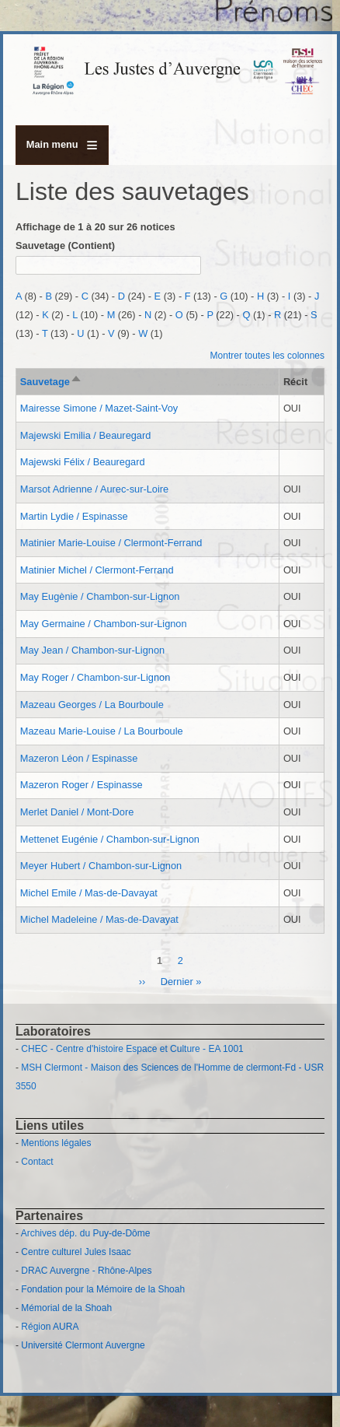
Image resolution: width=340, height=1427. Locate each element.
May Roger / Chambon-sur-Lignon (95, 677)
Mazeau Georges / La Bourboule (92, 704)
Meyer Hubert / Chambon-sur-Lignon (101, 865)
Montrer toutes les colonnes (267, 355)
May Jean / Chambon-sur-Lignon (92, 650)
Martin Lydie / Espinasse (74, 516)
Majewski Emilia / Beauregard (85, 435)
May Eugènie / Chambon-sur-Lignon (100, 596)
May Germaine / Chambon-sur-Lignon (103, 623)
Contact (37, 1161)
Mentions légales (56, 1143)
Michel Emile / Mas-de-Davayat (89, 893)
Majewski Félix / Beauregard (82, 462)
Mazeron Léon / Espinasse (79, 758)
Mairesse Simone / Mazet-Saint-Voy (99, 408)
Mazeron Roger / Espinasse (81, 785)
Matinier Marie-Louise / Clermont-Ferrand (111, 543)
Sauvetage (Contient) (65, 245)
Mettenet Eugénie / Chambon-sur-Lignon (109, 839)
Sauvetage (51, 381)
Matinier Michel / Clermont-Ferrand (97, 570)
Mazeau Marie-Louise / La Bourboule (101, 731)
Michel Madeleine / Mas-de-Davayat (99, 919)
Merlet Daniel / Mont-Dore (77, 812)
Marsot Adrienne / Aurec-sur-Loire (94, 489)
